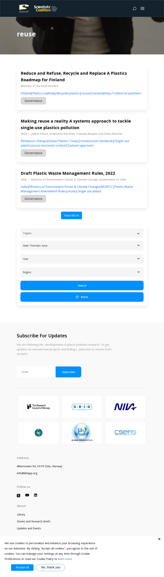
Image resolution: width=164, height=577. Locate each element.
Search (82, 285)
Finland (26, 93)
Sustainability (100, 93)
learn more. (65, 559)
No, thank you (50, 567)
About (21, 506)
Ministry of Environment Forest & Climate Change (64, 187)
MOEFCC (107, 187)
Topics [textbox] (27, 233)
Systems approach (80, 145)
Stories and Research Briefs (33, 521)
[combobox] (82, 233)
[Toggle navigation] (142, 8)
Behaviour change (33, 141)
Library (21, 514)
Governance (33, 101)
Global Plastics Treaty (63, 141)
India (24, 187)
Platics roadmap (44, 93)
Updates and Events (29, 528)
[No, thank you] (159, 539)
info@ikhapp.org (27, 473)
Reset (82, 297)
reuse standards (101, 141)
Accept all (22, 567)
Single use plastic (89, 191)
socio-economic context (49, 145)
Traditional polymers (126, 93)
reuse (85, 93)
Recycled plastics (68, 93)
